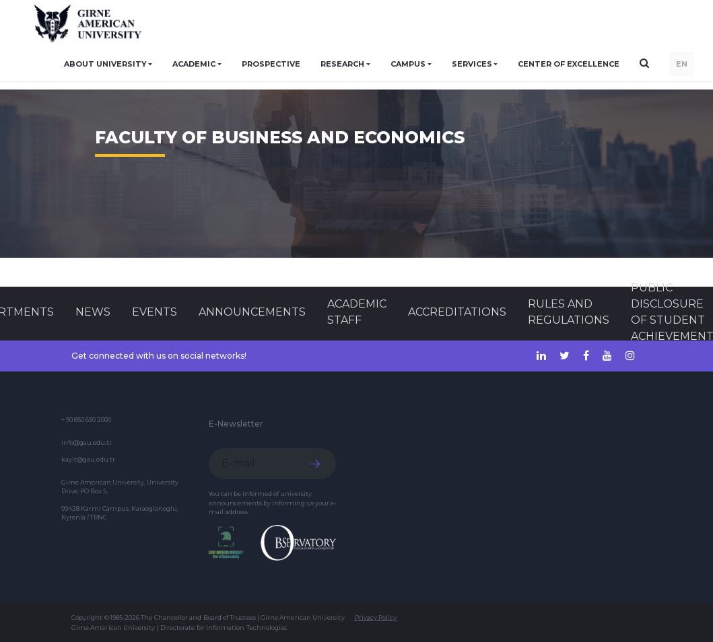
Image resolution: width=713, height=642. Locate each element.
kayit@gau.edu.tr (88, 459)
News (92, 312)
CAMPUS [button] (408, 64)
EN (681, 64)
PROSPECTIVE (271, 64)
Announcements (252, 312)
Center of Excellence (568, 64)
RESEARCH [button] (342, 64)
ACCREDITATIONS (457, 312)
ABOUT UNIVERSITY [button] (105, 64)
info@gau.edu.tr (86, 442)
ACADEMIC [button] (193, 64)
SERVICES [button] (472, 64)
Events (154, 312)
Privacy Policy (376, 617)
